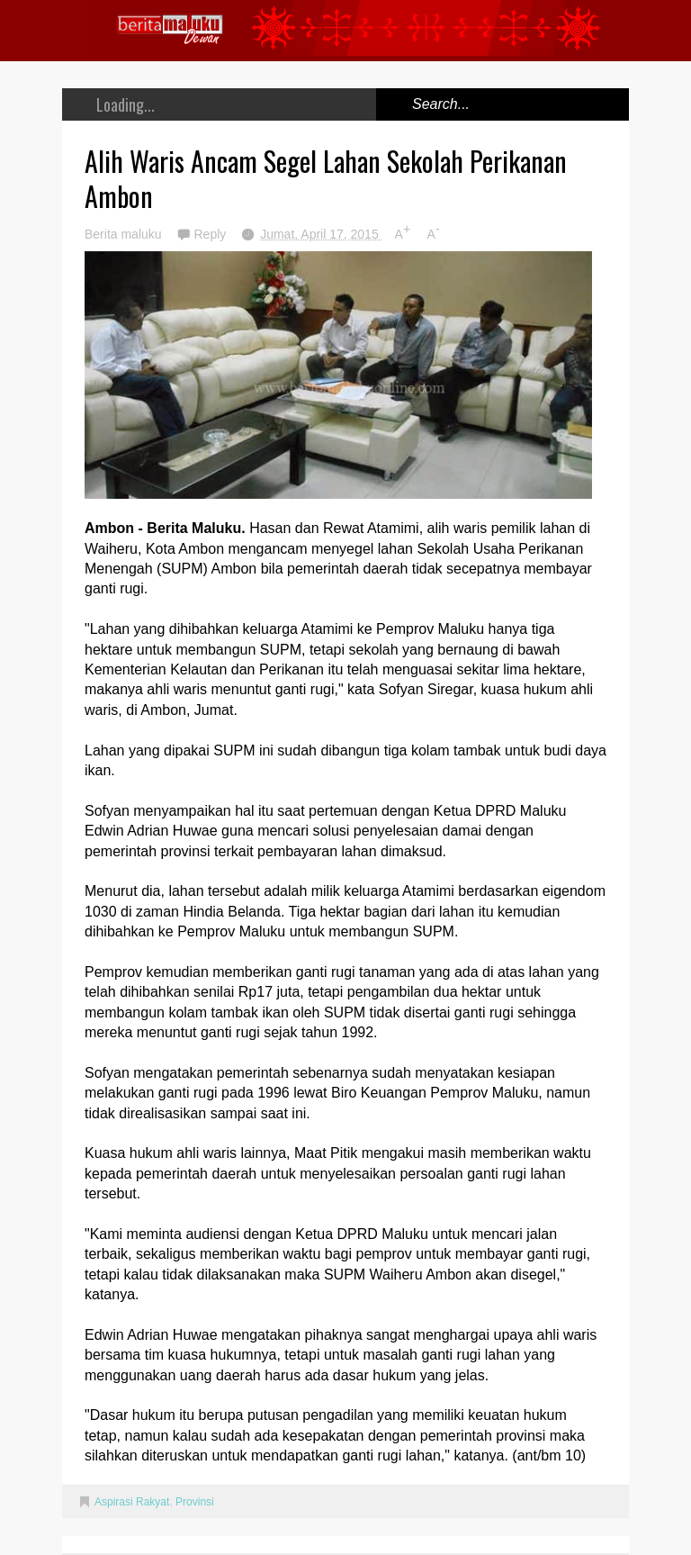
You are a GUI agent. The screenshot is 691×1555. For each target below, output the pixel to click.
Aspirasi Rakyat (131, 1502)
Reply (211, 234)
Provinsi (194, 1502)
